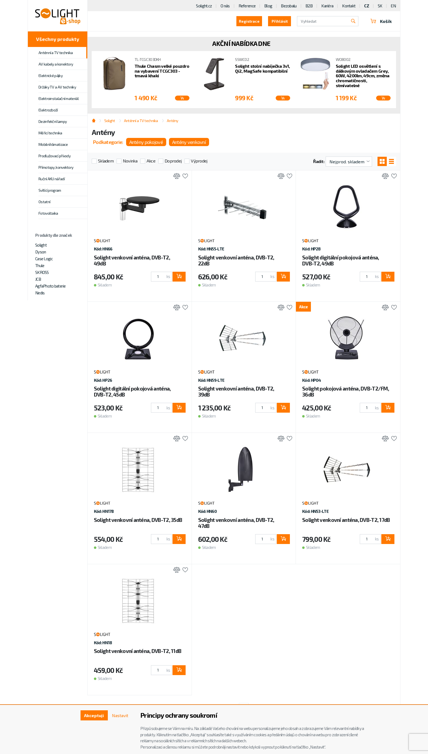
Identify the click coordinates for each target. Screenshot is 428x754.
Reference (247, 5)
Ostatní (44, 201)
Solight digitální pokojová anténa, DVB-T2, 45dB (132, 391)
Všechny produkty (57, 39)
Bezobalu (288, 5)
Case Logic (44, 258)
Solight (41, 245)
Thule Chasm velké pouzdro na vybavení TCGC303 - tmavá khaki (162, 70)
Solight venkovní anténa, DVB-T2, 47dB (236, 523)
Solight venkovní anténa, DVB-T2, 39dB (236, 391)
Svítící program (49, 190)
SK (380, 5)
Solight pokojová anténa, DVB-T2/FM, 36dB (345, 391)
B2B (309, 5)
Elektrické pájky (50, 75)
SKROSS (42, 272)
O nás (225, 5)
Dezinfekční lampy (52, 121)
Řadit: (318, 161)
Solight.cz (204, 5)
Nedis (39, 292)
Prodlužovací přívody (54, 155)
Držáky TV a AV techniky (57, 87)
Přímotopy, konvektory (55, 167)
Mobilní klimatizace (53, 144)
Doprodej (173, 160)
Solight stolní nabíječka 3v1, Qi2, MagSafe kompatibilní (262, 68)
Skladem (106, 160)
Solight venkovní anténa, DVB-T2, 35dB (138, 520)
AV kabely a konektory (55, 64)
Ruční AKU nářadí (51, 178)
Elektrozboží (48, 110)
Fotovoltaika (48, 213)
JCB (38, 279)
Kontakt (348, 5)
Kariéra (327, 5)
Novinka (130, 160)
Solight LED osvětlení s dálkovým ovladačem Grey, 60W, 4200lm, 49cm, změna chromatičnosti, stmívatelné (363, 75)
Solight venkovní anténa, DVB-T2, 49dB (132, 260)
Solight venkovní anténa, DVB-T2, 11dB (137, 651)
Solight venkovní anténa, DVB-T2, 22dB (236, 260)
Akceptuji (94, 715)
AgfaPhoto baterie (50, 285)
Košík (381, 21)
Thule (39, 265)
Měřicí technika (50, 133)
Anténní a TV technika (55, 52)
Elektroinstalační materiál (58, 98)
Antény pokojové (146, 142)
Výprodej (199, 160)
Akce (151, 160)
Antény (172, 120)
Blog (268, 5)
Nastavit (120, 715)
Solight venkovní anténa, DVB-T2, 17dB (346, 520)
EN (393, 5)
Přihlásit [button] (280, 21)
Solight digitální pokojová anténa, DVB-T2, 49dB (340, 260)
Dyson (40, 251)
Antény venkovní (189, 142)
